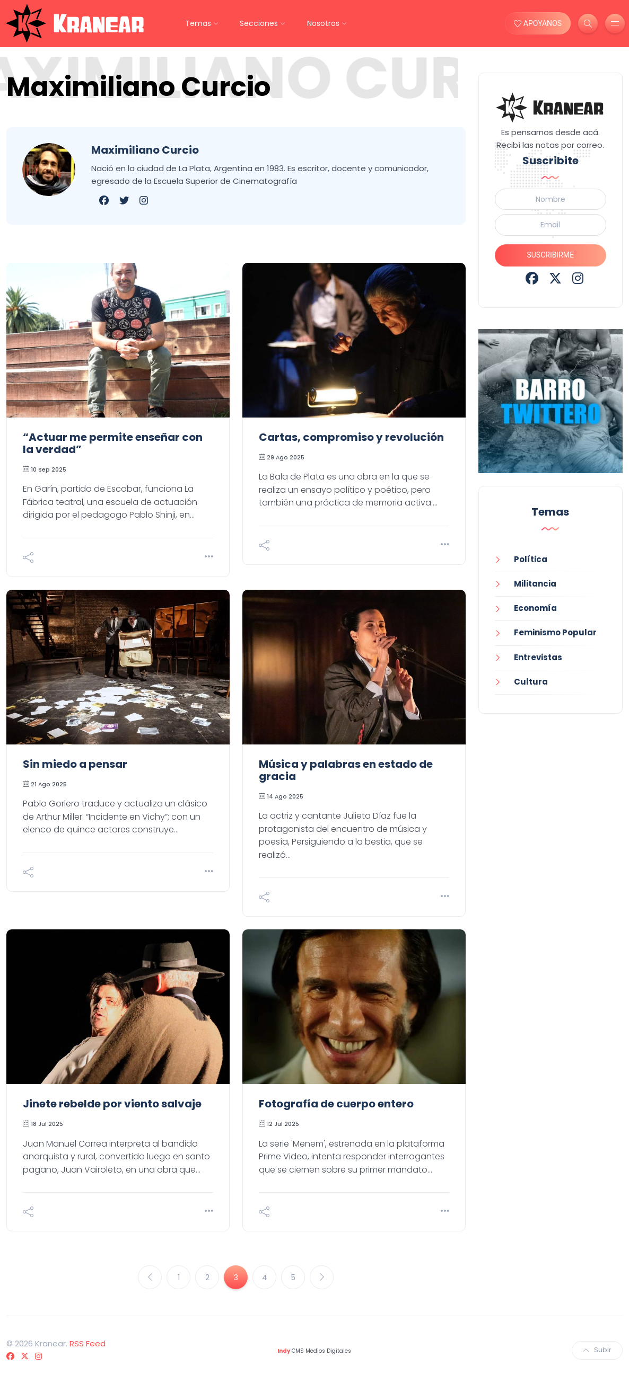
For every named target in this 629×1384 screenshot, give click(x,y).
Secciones (259, 23)
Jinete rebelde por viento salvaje (112, 1103)
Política (530, 559)
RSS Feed (87, 1343)
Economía (535, 608)
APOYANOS (538, 23)
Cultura (531, 681)
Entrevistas (538, 657)
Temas (198, 23)
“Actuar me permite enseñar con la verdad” (113, 443)
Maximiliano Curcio (145, 150)
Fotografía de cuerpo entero (336, 1103)
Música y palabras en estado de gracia (346, 770)
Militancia (535, 583)
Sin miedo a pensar (75, 764)
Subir (597, 1350)
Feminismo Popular (555, 632)
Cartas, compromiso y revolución (351, 437)
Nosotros (323, 23)
